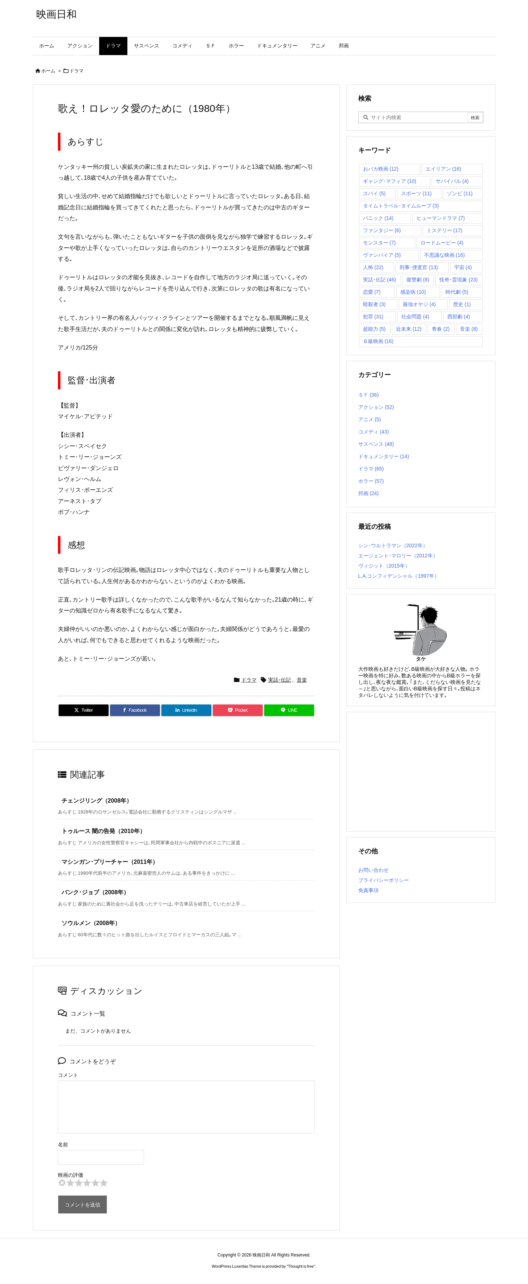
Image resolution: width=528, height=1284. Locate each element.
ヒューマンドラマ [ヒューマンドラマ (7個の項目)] (441, 218)
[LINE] (289, 710)
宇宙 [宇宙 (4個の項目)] (463, 267)
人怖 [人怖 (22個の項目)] (373, 267)
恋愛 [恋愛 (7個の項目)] (372, 292)
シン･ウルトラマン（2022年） (393, 545)
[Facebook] (135, 710)
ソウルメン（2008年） (91, 923)
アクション (376, 407)
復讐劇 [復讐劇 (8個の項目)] (417, 280)
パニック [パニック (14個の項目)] (378, 218)
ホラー (371, 481)
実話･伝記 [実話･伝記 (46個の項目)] (379, 280)
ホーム (48, 71)
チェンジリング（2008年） (97, 801)
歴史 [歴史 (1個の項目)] (462, 304)
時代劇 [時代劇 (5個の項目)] (456, 292)
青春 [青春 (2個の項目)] (440, 329)
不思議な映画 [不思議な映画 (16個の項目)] (444, 255)
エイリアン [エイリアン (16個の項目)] (443, 169)
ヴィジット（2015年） (384, 566)
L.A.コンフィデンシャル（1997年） (398, 576)
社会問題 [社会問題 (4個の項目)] (415, 316)
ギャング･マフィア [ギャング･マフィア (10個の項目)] (390, 181)
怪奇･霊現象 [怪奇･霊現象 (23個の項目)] (458, 280)
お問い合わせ (373, 870)
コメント (68, 1075)
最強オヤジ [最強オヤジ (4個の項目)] (419, 304)
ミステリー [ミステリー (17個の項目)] (444, 230)
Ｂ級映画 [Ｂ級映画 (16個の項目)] (378, 341)
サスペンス (376, 444)
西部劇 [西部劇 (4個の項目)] (458, 316)
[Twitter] (84, 710)
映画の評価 (70, 1175)
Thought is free (301, 1266)
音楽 (302, 680)
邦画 (368, 493)
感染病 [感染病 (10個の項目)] (413, 292)
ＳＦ (368, 395)
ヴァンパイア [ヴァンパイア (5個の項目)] (382, 255)
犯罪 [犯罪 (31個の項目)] (373, 316)
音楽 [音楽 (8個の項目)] (469, 329)
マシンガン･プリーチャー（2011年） (110, 862)
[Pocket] (238, 710)
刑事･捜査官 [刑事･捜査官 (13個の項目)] (419, 267)
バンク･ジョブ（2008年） (96, 892)
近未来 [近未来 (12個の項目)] (409, 329)
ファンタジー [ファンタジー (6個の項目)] (382, 230)
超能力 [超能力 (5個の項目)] (374, 329)
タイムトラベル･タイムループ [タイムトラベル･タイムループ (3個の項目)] (401, 206)
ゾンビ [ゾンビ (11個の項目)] (460, 193)
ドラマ (76, 71)
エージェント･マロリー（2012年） (398, 556)
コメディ (373, 432)
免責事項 (368, 890)
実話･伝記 (279, 680)
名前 (63, 1144)
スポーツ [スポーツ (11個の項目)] (416, 193)
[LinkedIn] (186, 710)
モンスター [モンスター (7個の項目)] (379, 243)
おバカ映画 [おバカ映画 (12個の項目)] (381, 169)
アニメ (369, 419)
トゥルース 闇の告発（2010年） (103, 831)
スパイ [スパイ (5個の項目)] (374, 193)
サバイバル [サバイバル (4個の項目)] (452, 181)
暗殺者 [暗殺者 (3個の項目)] (374, 304)
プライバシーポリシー (383, 880)
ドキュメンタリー (383, 456)
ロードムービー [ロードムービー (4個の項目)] (442, 243)
